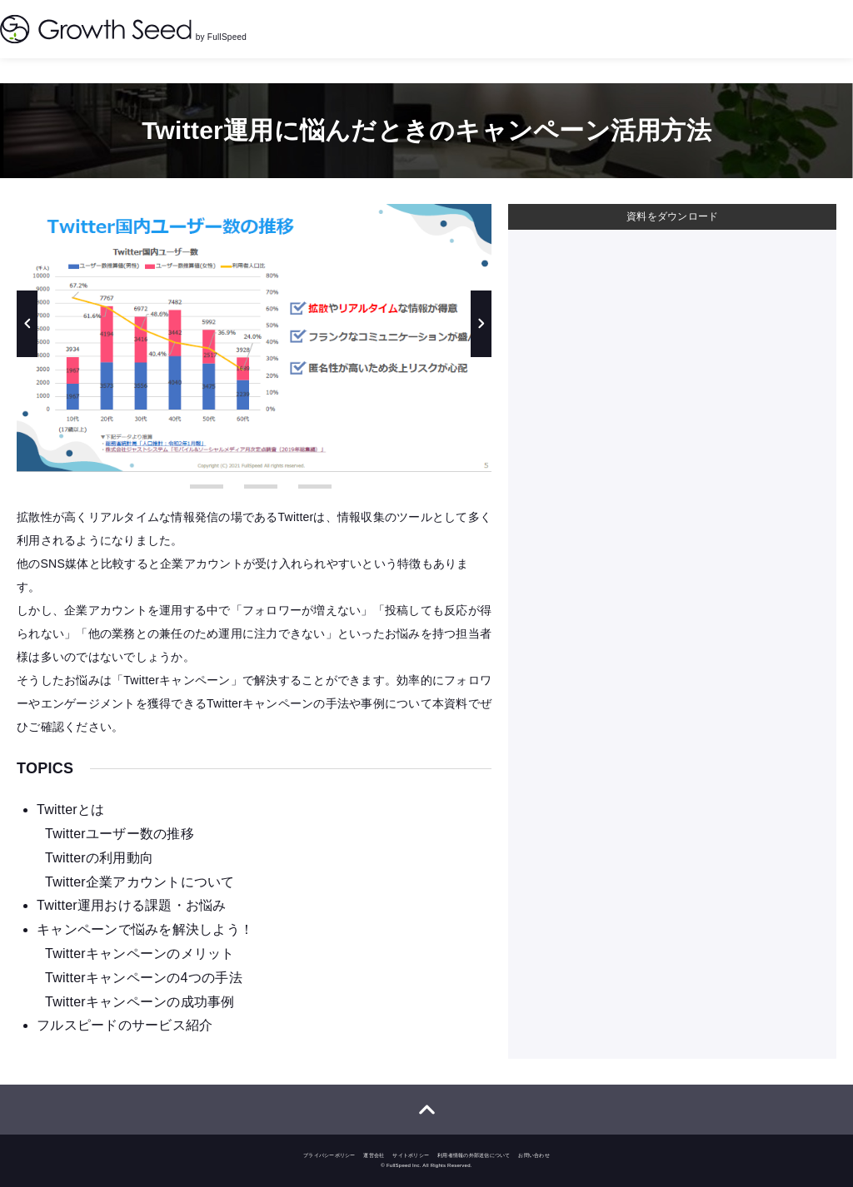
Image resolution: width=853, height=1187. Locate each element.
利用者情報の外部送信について (474, 1155)
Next (481, 324)
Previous (27, 324)
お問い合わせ (534, 1155)
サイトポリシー (410, 1155)
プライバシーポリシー (329, 1155)
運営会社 (373, 1155)
